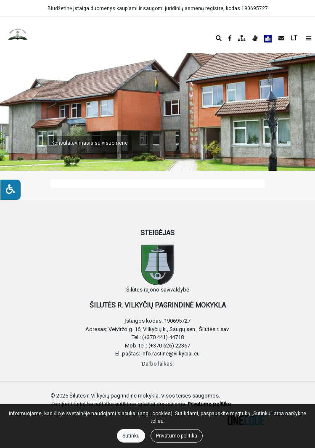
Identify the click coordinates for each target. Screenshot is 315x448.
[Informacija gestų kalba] (255, 38)
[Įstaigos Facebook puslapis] (230, 38)
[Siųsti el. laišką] (281, 38)
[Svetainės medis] (242, 38)
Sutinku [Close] (131, 436)
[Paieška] (218, 38)
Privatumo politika (176, 436)
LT (294, 38)
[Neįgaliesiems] (10, 189)
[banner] (13, 35)
